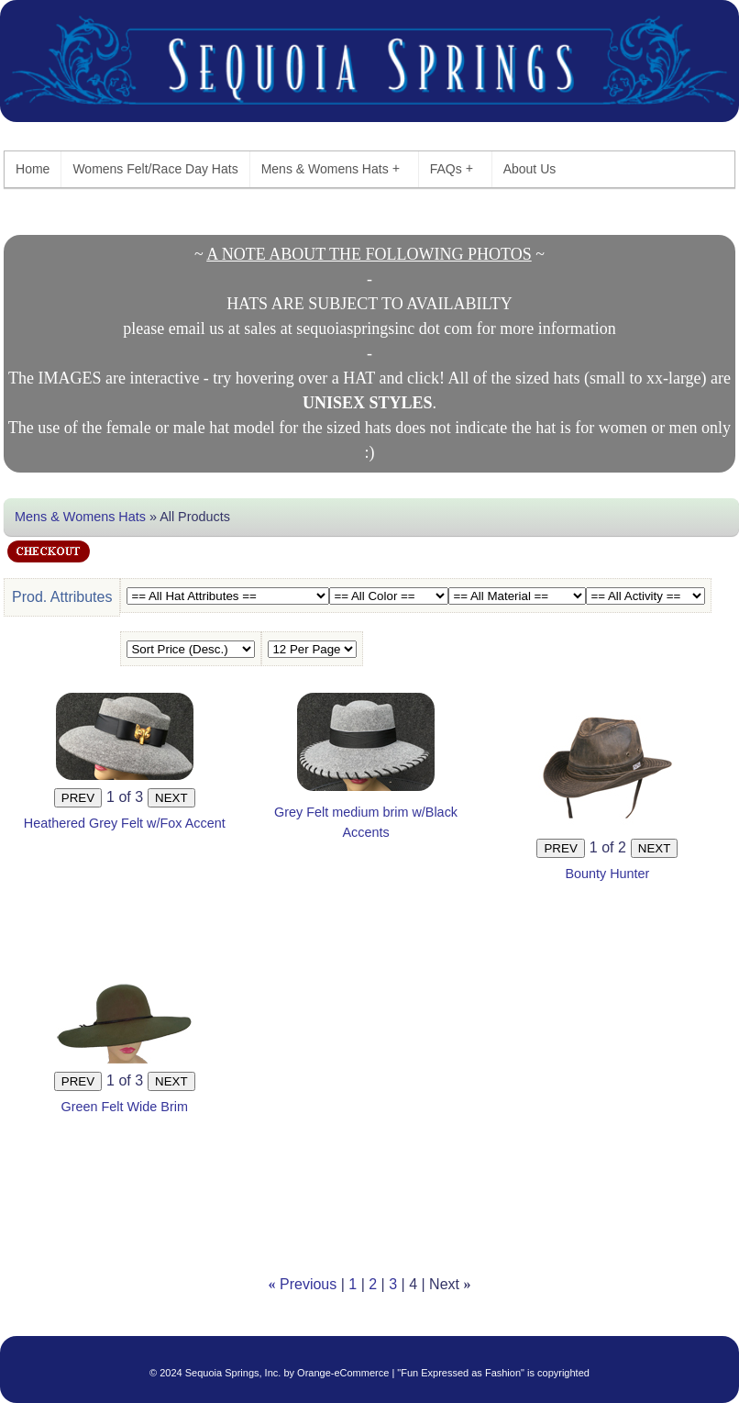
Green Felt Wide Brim (124, 1106)
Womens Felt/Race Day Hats (154, 168)
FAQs (451, 168)
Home (33, 168)
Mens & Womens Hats (330, 168)
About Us (530, 168)
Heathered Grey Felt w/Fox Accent (125, 823)
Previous (308, 1284)
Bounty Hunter (607, 873)
